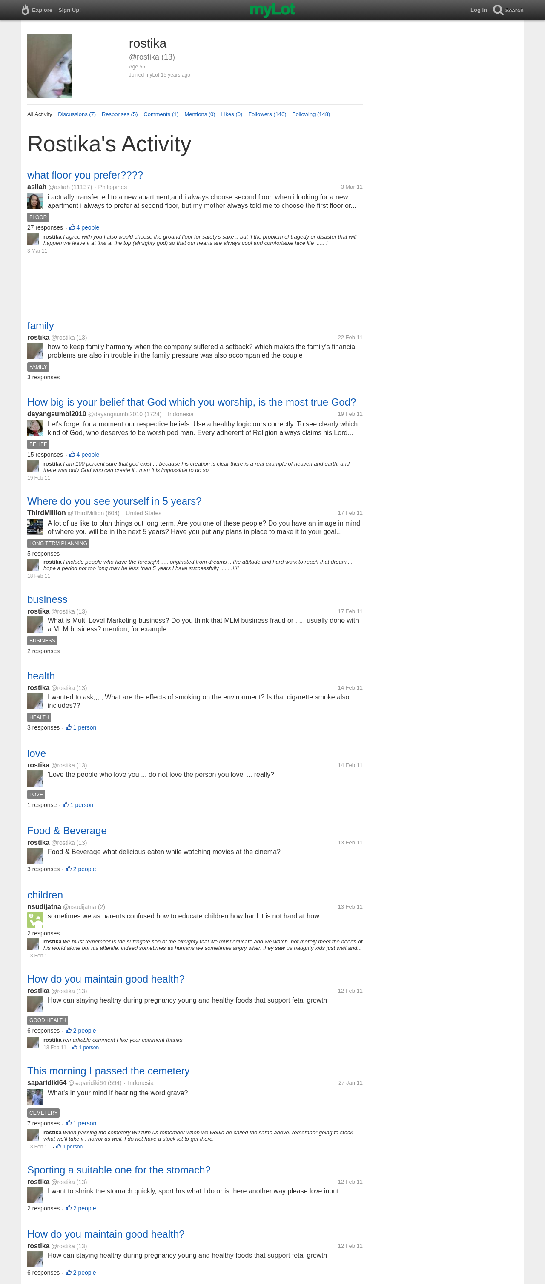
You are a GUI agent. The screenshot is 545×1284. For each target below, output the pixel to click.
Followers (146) (267, 114)
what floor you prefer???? (85, 175)
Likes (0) (231, 114)
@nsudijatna (79, 906)
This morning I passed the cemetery (108, 1071)
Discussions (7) (77, 114)
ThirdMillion (46, 513)
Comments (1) (160, 114)
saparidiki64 (47, 1082)
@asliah (59, 187)
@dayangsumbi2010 (115, 414)
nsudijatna (44, 906)
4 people (88, 227)
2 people (84, 869)
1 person (84, 727)
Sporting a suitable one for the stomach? (119, 1170)
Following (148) (311, 114)
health (41, 676)
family (40, 325)
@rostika (63, 337)
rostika (38, 337)
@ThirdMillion (85, 513)
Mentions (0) (199, 114)
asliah (36, 186)
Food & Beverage (67, 830)
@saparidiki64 (87, 1082)
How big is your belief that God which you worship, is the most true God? (191, 402)
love (36, 753)
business (47, 599)
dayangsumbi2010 (56, 414)
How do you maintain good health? (106, 979)
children (45, 895)
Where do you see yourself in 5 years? (114, 501)
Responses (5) (120, 114)
